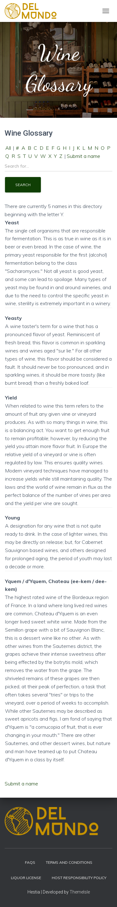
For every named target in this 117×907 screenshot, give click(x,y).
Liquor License (26, 877)
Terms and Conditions (69, 862)
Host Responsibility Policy (79, 877)
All (8, 148)
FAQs (30, 862)
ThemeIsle (80, 891)
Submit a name (83, 156)
